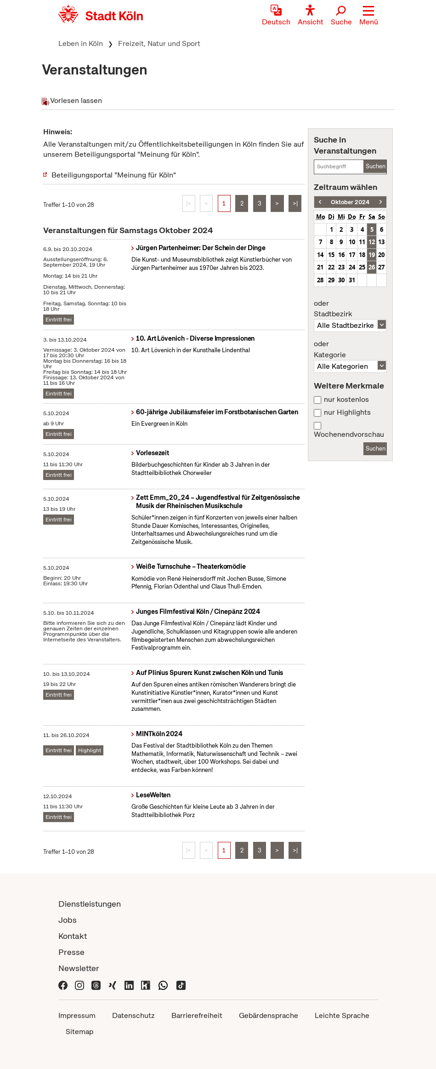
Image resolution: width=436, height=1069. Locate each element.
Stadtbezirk (350, 309)
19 (371, 255)
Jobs (67, 920)
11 (362, 242)
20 (381, 255)
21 (320, 267)
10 (352, 242)
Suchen (375, 166)
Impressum (77, 1015)
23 (341, 267)
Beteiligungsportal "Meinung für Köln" (113, 175)
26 (371, 267)
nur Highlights (347, 412)
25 (362, 267)
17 (352, 255)
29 (331, 280)
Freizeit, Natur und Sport (159, 43)
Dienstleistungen (89, 903)
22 (331, 267)
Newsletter (78, 968)
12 (371, 242)
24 (352, 267)
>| (295, 203)
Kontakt (72, 936)
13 (381, 242)
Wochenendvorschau (349, 434)
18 (362, 255)
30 (341, 280)
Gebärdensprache (268, 1015)
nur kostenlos (346, 399)
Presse (71, 952)
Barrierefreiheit (196, 1015)
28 (320, 280)
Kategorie (350, 349)
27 (381, 267)
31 (352, 280)
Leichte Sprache (342, 1015)
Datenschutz (133, 1015)
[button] (368, 16)
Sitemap (79, 1031)
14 (320, 255)
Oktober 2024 (350, 202)
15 (331, 255)
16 (341, 255)
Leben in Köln (80, 43)
